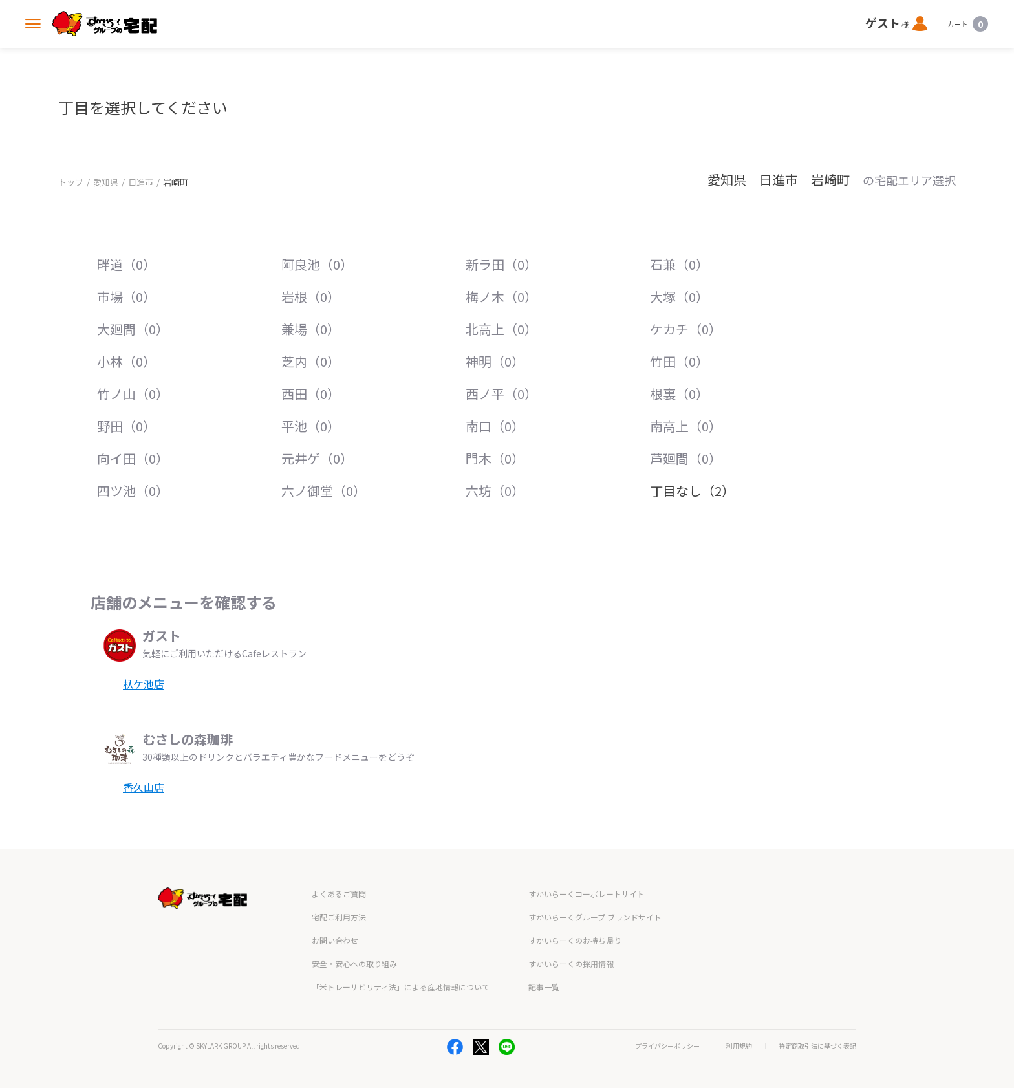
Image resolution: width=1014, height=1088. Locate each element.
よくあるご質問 (339, 893)
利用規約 (739, 1046)
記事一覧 (543, 986)
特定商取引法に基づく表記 (817, 1046)
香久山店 (143, 787)
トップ (70, 182)
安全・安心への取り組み (354, 963)
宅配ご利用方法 (339, 916)
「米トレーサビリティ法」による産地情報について (401, 986)
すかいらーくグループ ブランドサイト (595, 916)
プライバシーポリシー (667, 1046)
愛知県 (105, 182)
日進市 (140, 182)
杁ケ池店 (143, 683)
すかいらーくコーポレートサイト (586, 893)
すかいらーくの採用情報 (571, 963)
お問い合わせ (335, 940)
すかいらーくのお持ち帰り (574, 940)
